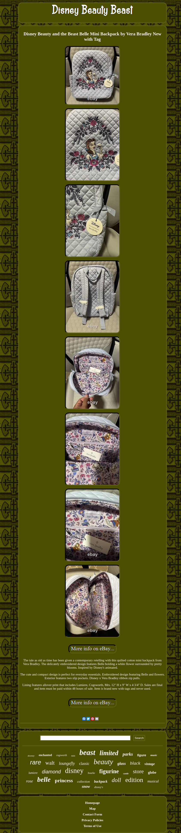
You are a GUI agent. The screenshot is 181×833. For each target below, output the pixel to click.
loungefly (67, 763)
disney (74, 770)
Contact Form (92, 814)
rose (29, 781)
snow (86, 786)
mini (73, 756)
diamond (51, 771)
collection (83, 781)
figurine (109, 771)
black (135, 763)
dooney (31, 755)
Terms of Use (93, 826)
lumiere (32, 772)
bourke (91, 772)
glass (121, 763)
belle (44, 779)
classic (84, 763)
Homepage (92, 802)
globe (152, 772)
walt (50, 763)
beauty (103, 762)
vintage (150, 764)
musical (153, 781)
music (153, 755)
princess (64, 780)
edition (134, 779)
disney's (98, 787)
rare (35, 762)
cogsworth (61, 755)
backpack (100, 781)
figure (141, 755)
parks (128, 754)
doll (116, 780)
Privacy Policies (92, 820)
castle (126, 773)
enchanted (45, 755)
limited (109, 753)
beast (87, 752)
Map (92, 808)
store (138, 771)
